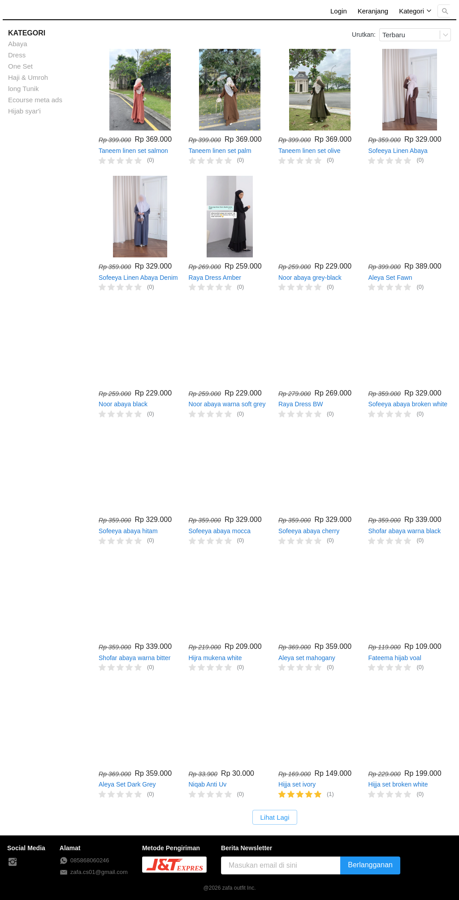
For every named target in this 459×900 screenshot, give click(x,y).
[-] (12, 862)
